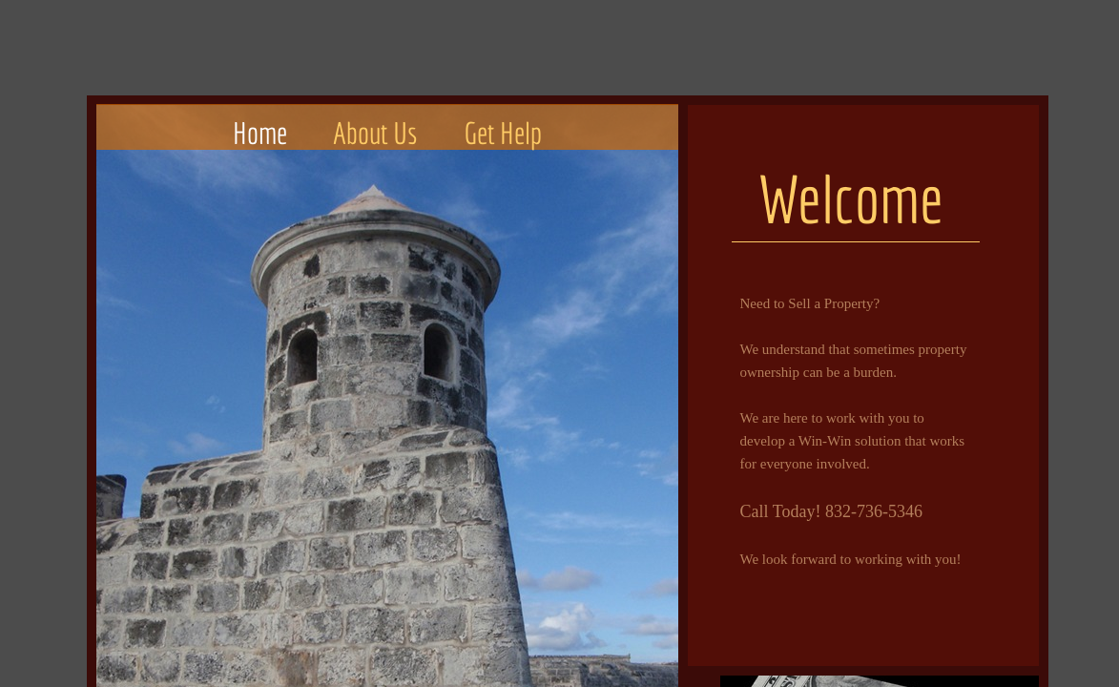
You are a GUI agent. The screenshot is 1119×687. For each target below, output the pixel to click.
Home (260, 132)
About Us (375, 132)
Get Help (503, 132)
